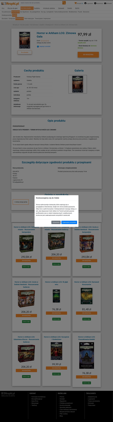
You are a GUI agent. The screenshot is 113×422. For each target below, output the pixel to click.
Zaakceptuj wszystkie (69, 222)
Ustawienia (56, 222)
